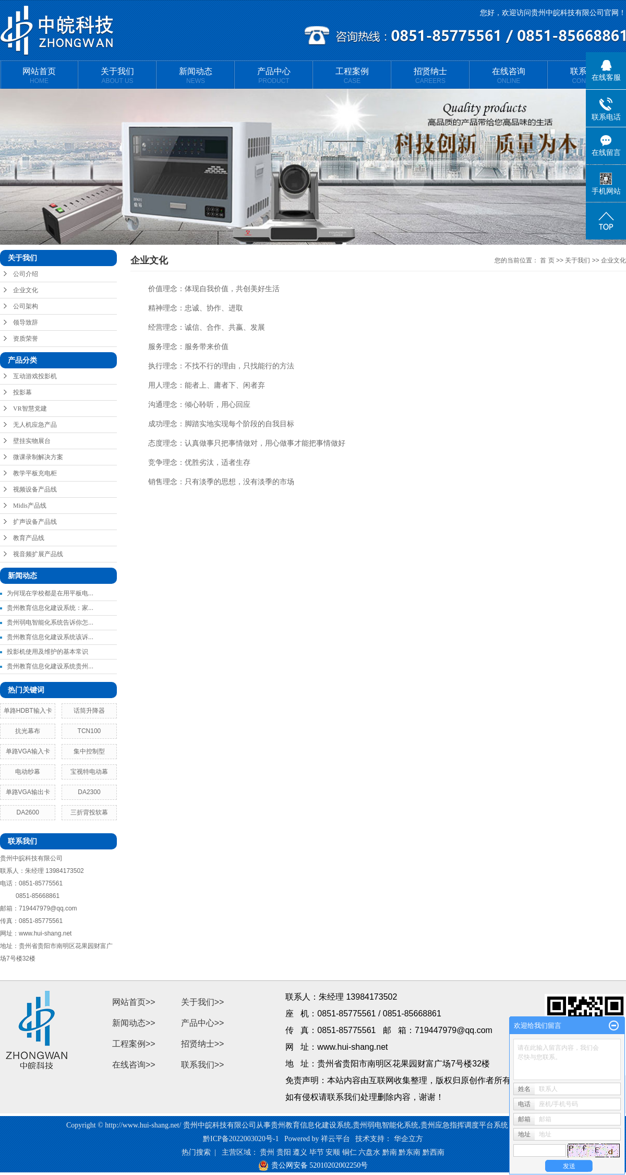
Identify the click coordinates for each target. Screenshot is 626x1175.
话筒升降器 (89, 710)
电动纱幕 (27, 771)
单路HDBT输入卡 (28, 710)
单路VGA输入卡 (28, 751)
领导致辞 (25, 322)
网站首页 (39, 76)
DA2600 (28, 812)
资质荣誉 (25, 338)
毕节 (316, 1152)
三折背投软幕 (89, 812)
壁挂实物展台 (32, 441)
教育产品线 (28, 538)
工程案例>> (133, 1043)
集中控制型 (89, 751)
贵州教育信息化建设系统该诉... (50, 637)
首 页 (547, 260)
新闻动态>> (133, 1022)
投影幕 (22, 392)
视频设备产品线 (35, 489)
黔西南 (433, 1152)
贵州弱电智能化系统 (385, 1125)
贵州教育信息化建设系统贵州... (50, 666)
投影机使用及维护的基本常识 (47, 651)
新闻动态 (195, 76)
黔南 (389, 1152)
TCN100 (89, 731)
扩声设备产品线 (35, 521)
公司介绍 (25, 274)
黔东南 (409, 1152)
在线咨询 (508, 76)
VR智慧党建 (30, 408)
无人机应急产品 (35, 424)
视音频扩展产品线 (38, 554)
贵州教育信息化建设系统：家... (50, 608)
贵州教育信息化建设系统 (311, 1125)
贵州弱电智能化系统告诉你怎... (50, 622)
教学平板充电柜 (35, 473)
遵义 (300, 1152)
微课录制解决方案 (38, 457)
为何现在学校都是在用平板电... (50, 593)
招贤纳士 (430, 76)
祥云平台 (335, 1139)
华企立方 (408, 1139)
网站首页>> (133, 1002)
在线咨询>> (133, 1064)
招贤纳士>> (202, 1043)
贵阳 (283, 1152)
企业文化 (25, 290)
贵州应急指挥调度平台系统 (464, 1125)
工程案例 (352, 76)
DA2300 (89, 792)
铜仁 (349, 1152)
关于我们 (117, 76)
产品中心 (274, 76)
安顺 (333, 1152)
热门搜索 (196, 1152)
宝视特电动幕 (89, 771)
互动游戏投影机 (35, 376)
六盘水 (369, 1152)
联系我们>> (202, 1064)
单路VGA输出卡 (28, 792)
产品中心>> (202, 1022)
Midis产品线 (29, 505)
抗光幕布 (27, 731)
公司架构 (25, 306)
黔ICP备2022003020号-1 (241, 1139)
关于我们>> (202, 1002)
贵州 (267, 1152)
